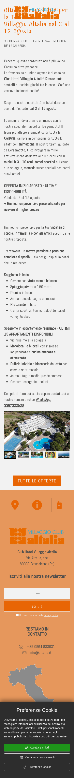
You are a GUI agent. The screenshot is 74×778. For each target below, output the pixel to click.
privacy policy (51, 615)
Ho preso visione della (38, 615)
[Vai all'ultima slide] (11, 431)
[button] (10, 455)
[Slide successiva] (63, 437)
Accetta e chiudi (37, 747)
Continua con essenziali (37, 757)
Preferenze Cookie (37, 767)
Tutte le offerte (37, 481)
